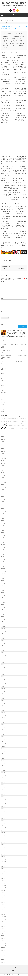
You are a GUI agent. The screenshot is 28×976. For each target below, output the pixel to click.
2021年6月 (3, 554)
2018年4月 (3, 645)
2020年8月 (3, 578)
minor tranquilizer (14, 2)
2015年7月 (3, 724)
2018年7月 (3, 638)
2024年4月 (3, 472)
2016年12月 (3, 683)
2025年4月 (3, 443)
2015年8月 (3, 722)
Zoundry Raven (10, 428)
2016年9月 (3, 691)
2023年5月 (3, 499)
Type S (5, 418)
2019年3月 (3, 619)
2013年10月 (3, 775)
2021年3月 (3, 561)
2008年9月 (3, 921)
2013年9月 (3, 777)
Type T (10, 421)
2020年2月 (3, 592)
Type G (7, 423)
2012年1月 (3, 825)
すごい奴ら (3, 397)
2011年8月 (3, 837)
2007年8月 (3, 952)
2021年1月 (3, 566)
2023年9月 (3, 489)
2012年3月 (3, 820)
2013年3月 (3, 791)
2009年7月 (3, 897)
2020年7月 (3, 580)
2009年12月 (3, 885)
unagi (2, 390)
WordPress (3, 392)
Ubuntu (2, 387)
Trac (14, 418)
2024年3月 (3, 475)
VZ (6, 428)
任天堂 (14, 421)
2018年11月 (3, 628)
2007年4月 (3, 962)
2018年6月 (3, 640)
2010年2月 (3, 880)
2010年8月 (3, 866)
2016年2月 (3, 707)
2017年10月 (3, 659)
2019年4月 (3, 616)
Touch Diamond (9, 418)
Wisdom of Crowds (20, 425)
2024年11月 (3, 455)
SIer (16, 260)
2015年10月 (3, 717)
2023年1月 (3, 508)
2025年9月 (3, 431)
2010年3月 (3, 878)
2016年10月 (3, 688)
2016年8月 (3, 693)
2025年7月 (3, 436)
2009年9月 (3, 892)
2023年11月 (3, 484)
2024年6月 (3, 467)
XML (1, 421)
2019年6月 (3, 611)
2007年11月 (3, 945)
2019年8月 (3, 607)
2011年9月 (3, 835)
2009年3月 (3, 907)
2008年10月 (3, 919)
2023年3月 (3, 503)
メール (3, 304)
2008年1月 (3, 940)
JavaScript (3, 375)
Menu (14, 15)
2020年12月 (3, 568)
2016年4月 (3, 703)
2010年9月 (3, 863)
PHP (2, 380)
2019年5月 (3, 614)
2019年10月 (3, 602)
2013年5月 (3, 787)
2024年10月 (3, 458)
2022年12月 (3, 511)
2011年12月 (3, 827)
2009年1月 (3, 911)
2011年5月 (3, 844)
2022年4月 (3, 530)
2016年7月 (3, 695)
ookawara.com (8, 23)
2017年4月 (3, 674)
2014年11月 (3, 743)
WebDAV (4, 421)
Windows (2, 425)
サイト (2, 311)
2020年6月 (3, 583)
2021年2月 (3, 563)
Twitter (2, 385)
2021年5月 (3, 556)
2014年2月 (3, 765)
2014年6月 (3, 755)
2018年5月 (3, 643)
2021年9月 (3, 547)
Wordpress (20, 974)
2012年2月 (3, 823)
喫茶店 (2, 404)
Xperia (21, 417)
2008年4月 (3, 933)
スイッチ (15, 425)
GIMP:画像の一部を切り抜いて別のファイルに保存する (13, 350)
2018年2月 (3, 650)
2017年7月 (3, 667)
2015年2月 (3, 736)
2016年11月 (3, 686)
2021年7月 (3, 551)
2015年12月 (3, 712)
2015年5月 (3, 729)
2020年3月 (3, 590)
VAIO (3, 428)
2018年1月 (3, 652)
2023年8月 (3, 491)
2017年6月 (3, 669)
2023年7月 (3, 494)
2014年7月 (3, 753)
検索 (2, 324)
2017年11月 (3, 657)
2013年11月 (3, 772)
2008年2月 (3, 938)
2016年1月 (3, 710)
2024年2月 (3, 477)
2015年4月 (3, 731)
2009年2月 (3, 909)
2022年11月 (3, 513)
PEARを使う (5, 268)
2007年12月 (3, 943)
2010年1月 (3, 883)
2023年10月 (3, 487)
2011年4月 (3, 847)
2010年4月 (3, 875)
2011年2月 (3, 851)
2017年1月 (3, 681)
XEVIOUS (21, 428)
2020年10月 (3, 573)
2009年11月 (3, 887)
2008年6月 (3, 928)
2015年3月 (3, 734)
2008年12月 (3, 914)
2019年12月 (3, 597)
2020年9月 (3, 575)
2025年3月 (3, 446)
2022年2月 (3, 535)
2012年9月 (3, 806)
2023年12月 (3, 482)
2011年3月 (3, 849)
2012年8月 (3, 808)
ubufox (7, 421)
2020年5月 (3, 585)
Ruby (2, 382)
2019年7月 (3, 609)
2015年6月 (3, 727)
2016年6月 (3, 698)
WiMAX (17, 421)
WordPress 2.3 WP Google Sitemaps (19, 423)
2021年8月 (3, 549)
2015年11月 (3, 715)
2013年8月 (3, 779)
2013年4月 (3, 789)
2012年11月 (3, 801)
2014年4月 (3, 760)
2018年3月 (3, 647)
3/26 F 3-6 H (3, 368)
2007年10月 (3, 947)
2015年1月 (3, 739)
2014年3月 (3, 763)
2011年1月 (3, 854)
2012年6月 (3, 813)
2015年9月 (3, 719)
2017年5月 (3, 671)
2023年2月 (3, 506)
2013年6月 (3, 784)
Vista (6, 425)
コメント (3, 281)
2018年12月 (3, 626)
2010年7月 (3, 868)
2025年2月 (3, 448)
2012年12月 (3, 799)
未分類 (2, 409)
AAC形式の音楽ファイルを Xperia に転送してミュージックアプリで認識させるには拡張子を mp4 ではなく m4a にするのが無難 (14, 344)
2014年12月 (3, 741)
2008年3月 (3, 935)
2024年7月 (3, 465)
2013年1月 (3, 796)
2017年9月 (3, 662)
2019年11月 (3, 599)
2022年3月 (3, 532)
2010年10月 (3, 861)
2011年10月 (3, 832)
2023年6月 (3, 496)
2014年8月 (3, 751)
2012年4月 (3, 818)
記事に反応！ (9, 260)
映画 (2, 406)
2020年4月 (3, 587)
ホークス (3, 402)
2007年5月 (3, 959)
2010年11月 (3, 859)
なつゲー (3, 399)
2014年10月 (3, 746)
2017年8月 (3, 664)
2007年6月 (3, 957)
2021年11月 (3, 542)
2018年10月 (3, 631)
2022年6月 (3, 525)
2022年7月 (3, 523)
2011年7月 (3, 839)
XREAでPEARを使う (21, 268)
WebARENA (11, 425)
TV (4, 423)
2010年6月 (3, 871)
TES (12, 421)
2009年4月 (3, 904)
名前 (2, 298)
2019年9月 (3, 604)
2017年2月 (3, 679)
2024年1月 (3, 479)
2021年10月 (3, 544)
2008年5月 (3, 931)
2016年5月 (3, 700)
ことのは (3, 394)
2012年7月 (3, 811)
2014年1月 (3, 767)
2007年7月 (3, 955)
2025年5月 (3, 441)
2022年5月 (3, 527)
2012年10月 (3, 803)
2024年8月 (3, 463)
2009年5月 (3, 902)
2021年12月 (3, 539)
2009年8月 (3, 895)
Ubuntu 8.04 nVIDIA (18, 418)
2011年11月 (3, 830)
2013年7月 (3, 782)
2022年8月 (3, 520)
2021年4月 (3, 559)
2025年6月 (3, 439)
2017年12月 (3, 655)
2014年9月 (3, 748)
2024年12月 (3, 453)
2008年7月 (3, 926)
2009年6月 (3, 899)
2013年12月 (3, 770)
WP (19, 428)
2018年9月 (3, 633)
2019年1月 (3, 623)
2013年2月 (3, 794)
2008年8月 (3, 923)
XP (26, 423)
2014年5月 (3, 758)
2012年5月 (3, 815)
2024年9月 (3, 460)
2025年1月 (3, 451)
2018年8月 (3, 635)
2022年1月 (3, 537)
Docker (2, 373)
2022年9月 (3, 518)
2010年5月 (3, 873)
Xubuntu (11, 423)
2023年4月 (3, 501)
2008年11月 (3, 916)
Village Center (15, 428)
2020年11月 (3, 571)
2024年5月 (3, 470)
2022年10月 (3, 515)
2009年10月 (3, 890)
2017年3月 (3, 676)
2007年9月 (3, 950)
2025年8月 (3, 434)
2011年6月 (3, 842)
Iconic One (6, 974)
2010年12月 (3, 856)
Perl (1, 378)
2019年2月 (3, 621)
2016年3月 (3, 705)
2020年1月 (3, 595)
